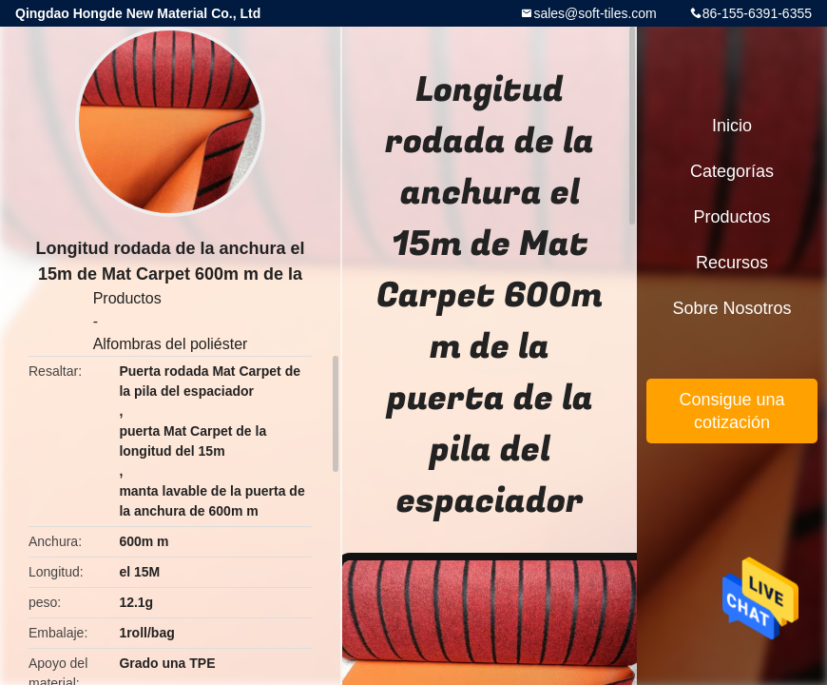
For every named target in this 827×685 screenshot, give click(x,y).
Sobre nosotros (731, 308)
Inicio (732, 125)
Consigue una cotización (731, 411)
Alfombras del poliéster (170, 344)
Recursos (732, 262)
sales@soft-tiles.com (594, 13)
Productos (127, 298)
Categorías (732, 171)
